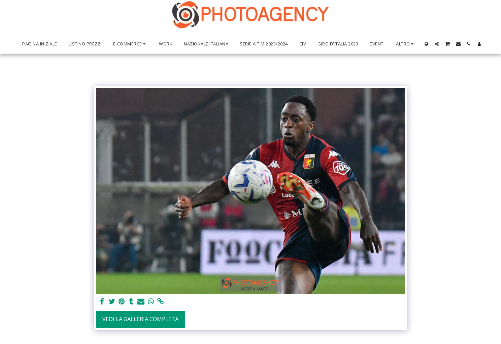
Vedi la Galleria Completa (140, 319)
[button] (437, 43)
